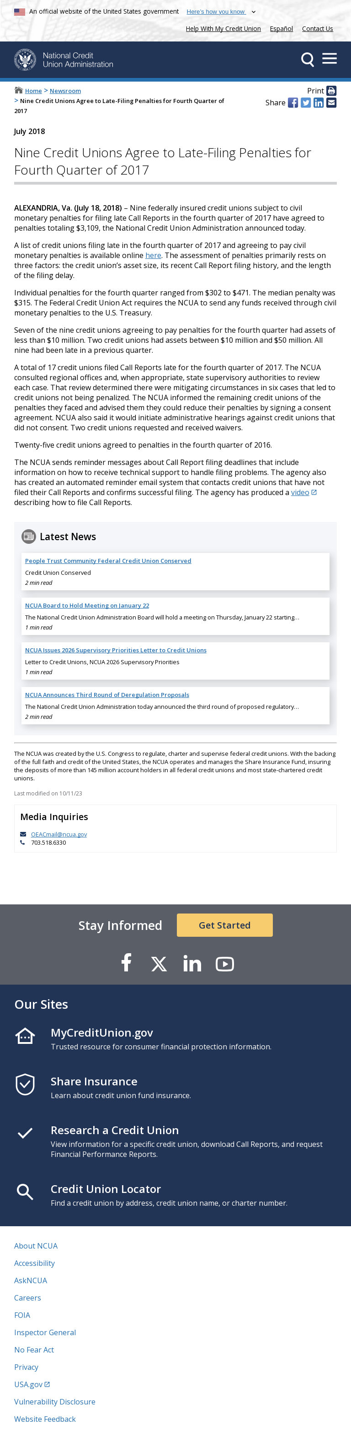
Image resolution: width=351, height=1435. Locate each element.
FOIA (22, 1315)
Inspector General (45, 1332)
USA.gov (28, 1384)
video (300, 492)
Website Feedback (45, 1419)
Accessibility (34, 1263)
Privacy (26, 1367)
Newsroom (65, 91)
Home (33, 91)
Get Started (225, 925)
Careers (27, 1298)
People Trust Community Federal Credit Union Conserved (108, 561)
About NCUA (36, 1246)
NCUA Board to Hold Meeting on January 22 (87, 605)
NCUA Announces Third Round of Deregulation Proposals (107, 695)
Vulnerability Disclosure (55, 1402)
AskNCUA (30, 1280)
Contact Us (317, 28)
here (153, 255)
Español (281, 28)
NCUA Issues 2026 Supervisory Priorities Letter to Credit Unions (116, 650)
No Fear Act (34, 1350)
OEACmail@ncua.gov (59, 834)
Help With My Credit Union (221, 27)
